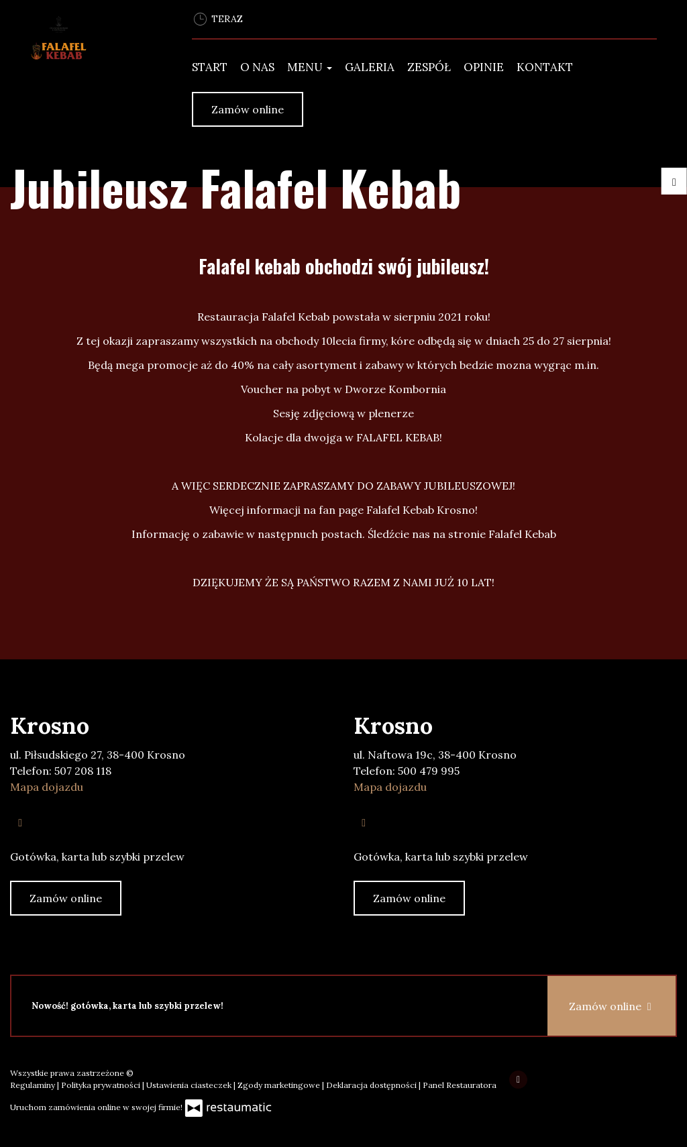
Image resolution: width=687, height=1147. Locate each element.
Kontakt (545, 67)
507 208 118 (82, 770)
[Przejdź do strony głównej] (91, 51)
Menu (309, 67)
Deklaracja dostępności (372, 1085)
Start (209, 67)
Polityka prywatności (101, 1085)
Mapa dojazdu (46, 787)
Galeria (369, 67)
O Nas (257, 67)
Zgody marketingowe (279, 1085)
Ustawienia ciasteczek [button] (189, 1085)
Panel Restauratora (459, 1085)
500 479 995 (429, 770)
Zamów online (247, 109)
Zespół (429, 67)
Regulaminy (33, 1085)
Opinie (484, 67)
